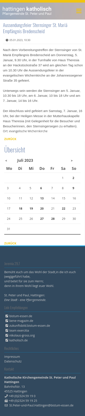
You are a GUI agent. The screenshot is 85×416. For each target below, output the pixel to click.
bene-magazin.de (21, 321)
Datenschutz (12, 361)
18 (20, 208)
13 (42, 198)
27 (42, 219)
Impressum (12, 357)
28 (53, 219)
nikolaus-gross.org (22, 335)
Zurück (10, 139)
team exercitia (19, 330)
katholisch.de (18, 340)
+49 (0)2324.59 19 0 (21, 396)
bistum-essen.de (20, 316)
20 (42, 208)
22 (63, 208)
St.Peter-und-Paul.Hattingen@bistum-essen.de (41, 405)
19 (31, 208)
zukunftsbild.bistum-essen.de (29, 326)
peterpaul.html (27, 11)
